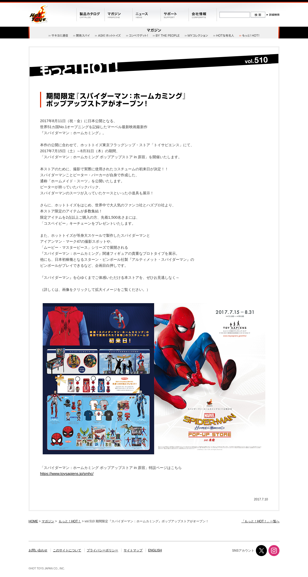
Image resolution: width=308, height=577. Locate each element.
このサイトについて (67, 550)
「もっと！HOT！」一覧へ (260, 521)
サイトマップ (133, 550)
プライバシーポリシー (102, 550)
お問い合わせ (38, 550)
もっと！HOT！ (70, 521)
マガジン (48, 521)
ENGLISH (155, 550)
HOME (33, 521)
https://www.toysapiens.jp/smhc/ (67, 474)
